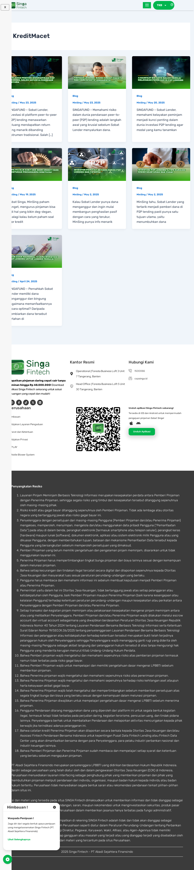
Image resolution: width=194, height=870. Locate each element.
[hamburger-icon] (147, 5)
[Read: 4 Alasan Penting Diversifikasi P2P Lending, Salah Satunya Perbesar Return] (33, 72)
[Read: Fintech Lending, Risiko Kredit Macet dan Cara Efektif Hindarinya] (97, 72)
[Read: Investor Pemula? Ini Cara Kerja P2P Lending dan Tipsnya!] (97, 164)
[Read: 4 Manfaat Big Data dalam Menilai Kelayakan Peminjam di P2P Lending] (161, 72)
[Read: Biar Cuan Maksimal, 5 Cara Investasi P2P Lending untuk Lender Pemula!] (33, 251)
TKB (162, 5)
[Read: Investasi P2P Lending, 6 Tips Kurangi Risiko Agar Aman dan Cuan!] (161, 164)
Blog (11, 96)
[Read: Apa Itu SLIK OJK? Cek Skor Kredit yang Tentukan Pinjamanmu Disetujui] (33, 164)
